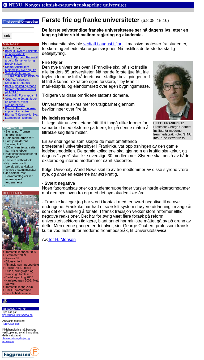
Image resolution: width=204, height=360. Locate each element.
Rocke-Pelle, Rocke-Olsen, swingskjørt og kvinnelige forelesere (19, 271)
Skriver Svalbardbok (19, 160)
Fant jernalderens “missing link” (17, 142)
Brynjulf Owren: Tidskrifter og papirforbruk (22, 52)
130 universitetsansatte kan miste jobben (21, 149)
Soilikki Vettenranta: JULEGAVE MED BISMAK (22, 75)
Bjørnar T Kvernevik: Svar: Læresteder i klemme (22, 116)
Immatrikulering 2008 (19, 286)
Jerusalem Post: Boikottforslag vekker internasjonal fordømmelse (19, 177)
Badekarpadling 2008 (19, 277)
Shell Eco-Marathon (18, 290)
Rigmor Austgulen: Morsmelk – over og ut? (20, 68)
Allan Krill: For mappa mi (21, 95)
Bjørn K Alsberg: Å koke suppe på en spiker (20, 110)
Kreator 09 (12, 258)
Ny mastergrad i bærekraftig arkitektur (19, 165)
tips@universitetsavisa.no (17, 315)
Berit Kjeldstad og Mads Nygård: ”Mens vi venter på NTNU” (20, 89)
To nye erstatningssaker (21, 169)
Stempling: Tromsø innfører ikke (18, 133)
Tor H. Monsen (62, 239)
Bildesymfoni (14, 261)
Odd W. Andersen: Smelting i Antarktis (17, 81)
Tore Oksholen (10, 323)
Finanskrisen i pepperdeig (22, 264)
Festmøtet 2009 (16, 255)
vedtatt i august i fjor (102, 44)
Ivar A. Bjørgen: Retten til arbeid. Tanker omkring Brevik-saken (21, 60)
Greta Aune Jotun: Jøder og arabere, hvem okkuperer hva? (21, 102)
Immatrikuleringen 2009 (21, 251)
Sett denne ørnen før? (20, 137)
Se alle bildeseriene (18, 293)
